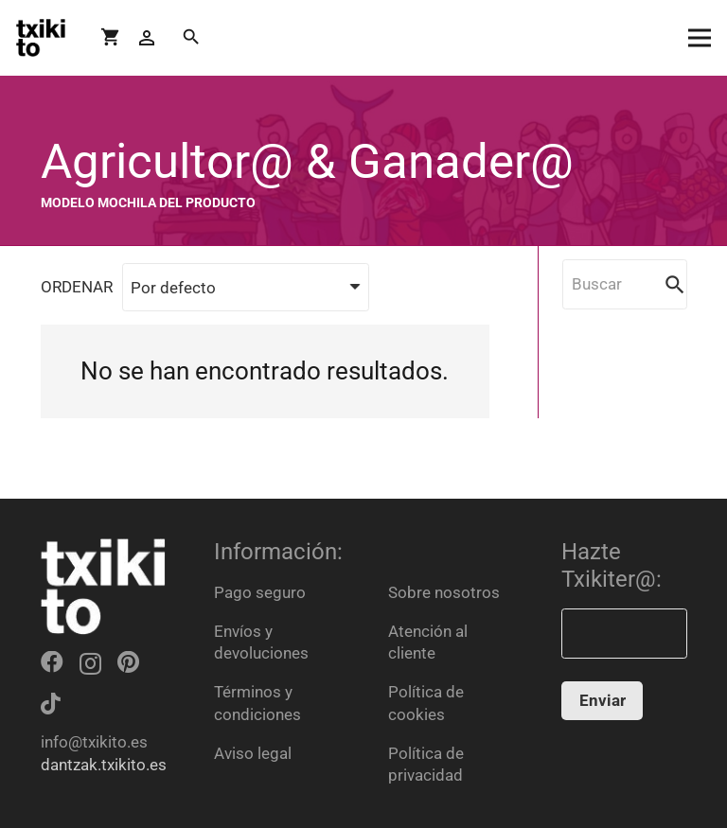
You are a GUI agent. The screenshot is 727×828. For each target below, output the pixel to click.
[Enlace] (40, 38)
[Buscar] (191, 38)
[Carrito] (110, 38)
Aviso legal (253, 753)
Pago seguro (260, 592)
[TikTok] (51, 704)
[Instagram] (90, 663)
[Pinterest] (128, 662)
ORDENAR (77, 286)
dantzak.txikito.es (104, 764)
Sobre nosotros (444, 592)
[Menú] (699, 38)
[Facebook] (52, 662)
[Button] (147, 38)
